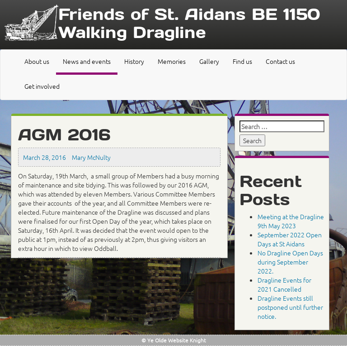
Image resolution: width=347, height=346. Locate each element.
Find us (242, 61)
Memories (172, 61)
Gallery (209, 61)
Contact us (280, 61)
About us (36, 61)
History (134, 61)
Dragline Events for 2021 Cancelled (284, 284)
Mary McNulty (91, 157)
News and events (87, 61)
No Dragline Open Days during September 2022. (290, 261)
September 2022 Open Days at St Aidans (290, 239)
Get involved (42, 86)
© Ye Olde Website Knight (173, 340)
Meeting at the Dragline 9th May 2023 (291, 221)
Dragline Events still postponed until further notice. (290, 307)
